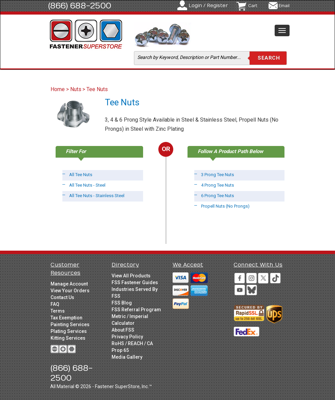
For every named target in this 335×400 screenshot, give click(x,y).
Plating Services (69, 331)
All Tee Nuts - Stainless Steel (96, 195)
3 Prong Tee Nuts (217, 174)
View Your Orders (70, 290)
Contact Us (62, 297)
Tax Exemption (66, 317)
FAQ (55, 304)
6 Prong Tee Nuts (217, 195)
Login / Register (208, 5)
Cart (252, 5)
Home (58, 89)
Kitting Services (68, 338)
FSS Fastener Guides (135, 282)
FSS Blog (122, 303)
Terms (58, 311)
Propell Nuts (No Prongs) (225, 206)
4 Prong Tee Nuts (217, 185)
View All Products (131, 275)
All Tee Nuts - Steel (87, 185)
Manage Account (69, 284)
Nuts (75, 89)
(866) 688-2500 (79, 5)
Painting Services (70, 324)
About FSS (123, 330)
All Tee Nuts (80, 174)
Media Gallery (127, 357)
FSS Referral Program (136, 309)
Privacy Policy (127, 336)
